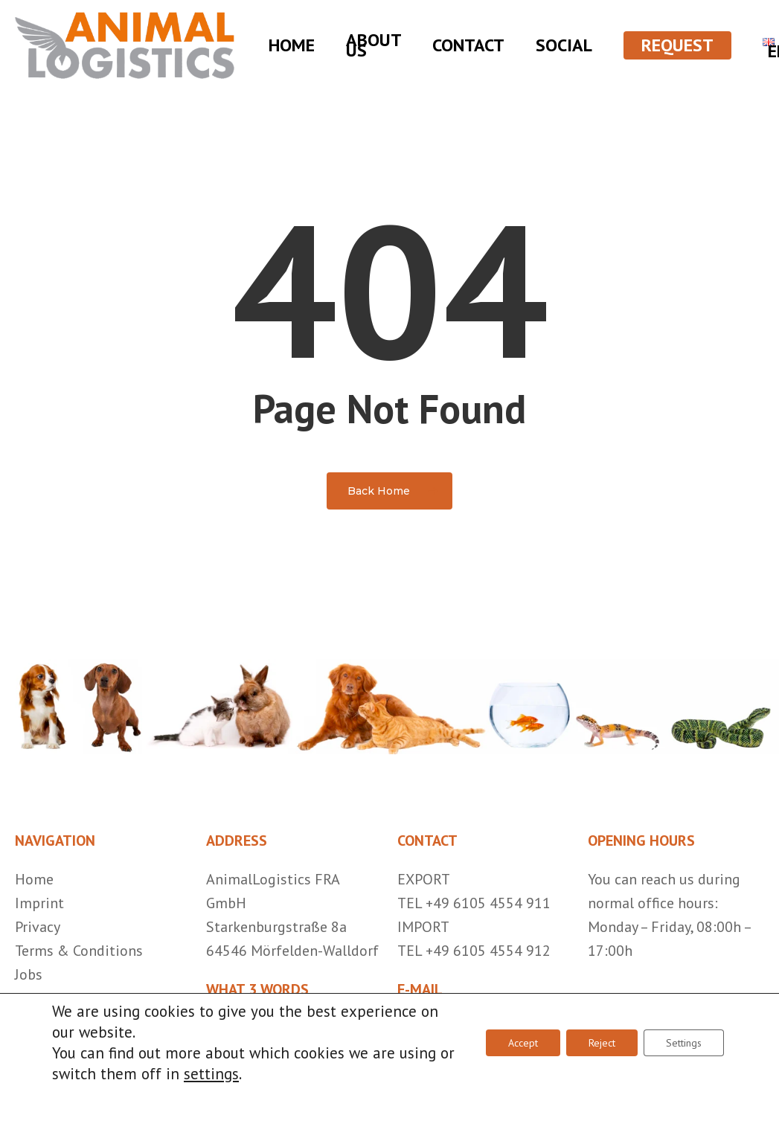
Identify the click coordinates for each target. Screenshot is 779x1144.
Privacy (37, 926)
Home (34, 879)
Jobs (28, 974)
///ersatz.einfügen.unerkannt (298, 1028)
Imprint (39, 903)
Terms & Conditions (79, 950)
